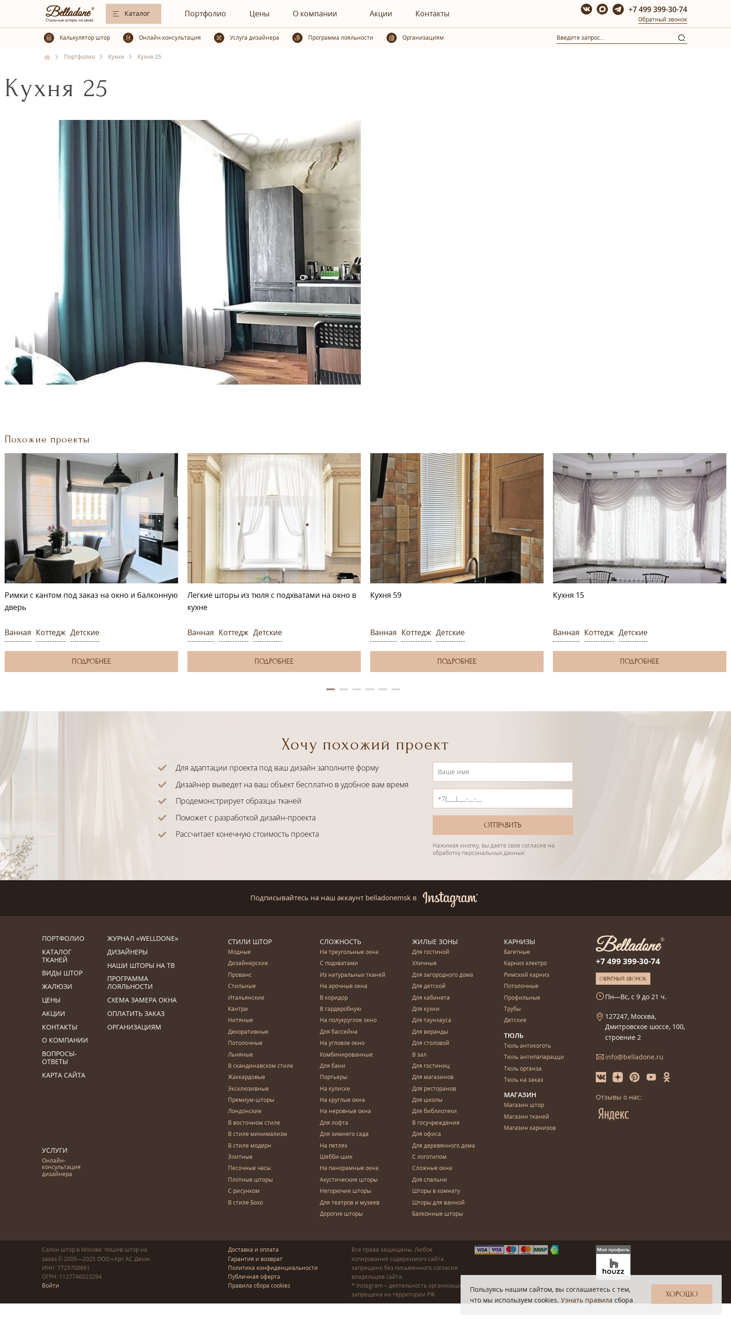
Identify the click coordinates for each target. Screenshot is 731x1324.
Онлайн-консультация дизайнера (61, 1167)
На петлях (333, 1145)
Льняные (240, 1054)
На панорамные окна (349, 1168)
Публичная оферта (254, 1277)
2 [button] (343, 689)
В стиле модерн (249, 1145)
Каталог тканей (56, 956)
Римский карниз (526, 975)
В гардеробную (340, 1009)
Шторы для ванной (438, 1202)
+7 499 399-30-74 (657, 9)
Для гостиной (430, 952)
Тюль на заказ (523, 1080)
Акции (381, 13)
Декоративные (248, 1032)
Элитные (240, 1157)
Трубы (512, 1009)
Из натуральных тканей (353, 975)
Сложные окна (432, 1168)
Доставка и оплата (253, 1250)
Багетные (517, 952)
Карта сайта (63, 1075)
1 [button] (330, 689)
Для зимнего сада (344, 1134)
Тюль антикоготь (527, 1046)
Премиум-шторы (251, 1100)
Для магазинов (433, 1077)
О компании (315, 13)
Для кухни (426, 1009)
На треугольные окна (349, 952)
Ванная (18, 632)
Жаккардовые (246, 1077)
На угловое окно (342, 1043)
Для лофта (334, 1123)
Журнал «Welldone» (143, 939)
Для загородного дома (442, 975)
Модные (239, 952)
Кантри (238, 1009)
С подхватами (339, 963)
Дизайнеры (127, 952)
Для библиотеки (434, 1111)
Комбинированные (346, 1054)
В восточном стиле (254, 1123)
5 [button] (383, 689)
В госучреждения (436, 1123)
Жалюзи (57, 987)
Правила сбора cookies (259, 1285)
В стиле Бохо (245, 1202)
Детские (84, 632)
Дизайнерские (248, 963)
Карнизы (519, 941)
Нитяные (240, 1020)
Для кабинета (431, 998)
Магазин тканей (526, 1117)
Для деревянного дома (443, 1145)
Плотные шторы (250, 1180)
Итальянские (246, 998)
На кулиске (335, 1089)
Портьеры (333, 1077)
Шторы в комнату (436, 1191)
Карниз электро (525, 963)
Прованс (240, 975)
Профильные (522, 998)
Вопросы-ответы (59, 1058)
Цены (259, 13)
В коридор (334, 998)
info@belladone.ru (634, 1056)
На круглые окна (342, 1100)
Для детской (429, 986)
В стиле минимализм (257, 1134)
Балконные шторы (437, 1214)
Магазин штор (524, 1105)
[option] (91, 562)
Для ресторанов (434, 1089)
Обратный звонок (662, 19)
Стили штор (250, 941)
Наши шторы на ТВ (141, 966)
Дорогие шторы (341, 1214)
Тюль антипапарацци (534, 1057)
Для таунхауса (431, 1020)
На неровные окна (345, 1111)
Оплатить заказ (136, 1014)
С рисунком (244, 1191)
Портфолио (205, 13)
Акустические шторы (349, 1180)
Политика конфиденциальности (273, 1268)
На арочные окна (343, 986)
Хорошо (682, 1294)
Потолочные (245, 1043)
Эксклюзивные (248, 1089)
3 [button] (356, 689)
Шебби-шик (336, 1157)
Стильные (242, 986)
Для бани (332, 1066)
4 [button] (370, 689)
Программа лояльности (130, 983)
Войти (50, 1285)
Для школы (427, 1100)
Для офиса (426, 1134)
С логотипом (429, 1157)
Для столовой (430, 1043)
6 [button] (396, 689)
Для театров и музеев (349, 1202)
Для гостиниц (431, 1066)
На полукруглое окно (348, 1020)
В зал (419, 1054)
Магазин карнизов (530, 1128)
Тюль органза (523, 1068)
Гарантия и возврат (255, 1259)
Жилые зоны (435, 941)
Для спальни (429, 1180)
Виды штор (62, 973)
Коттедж (51, 632)
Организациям (134, 1027)
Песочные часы (249, 1168)
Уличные (424, 963)
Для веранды (430, 1032)
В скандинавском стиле (260, 1066)
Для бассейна (339, 1032)
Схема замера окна (142, 1000)
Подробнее (91, 661)
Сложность (340, 941)
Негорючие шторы (345, 1191)
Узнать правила (587, 1300)
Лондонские (245, 1111)
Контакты (432, 13)
